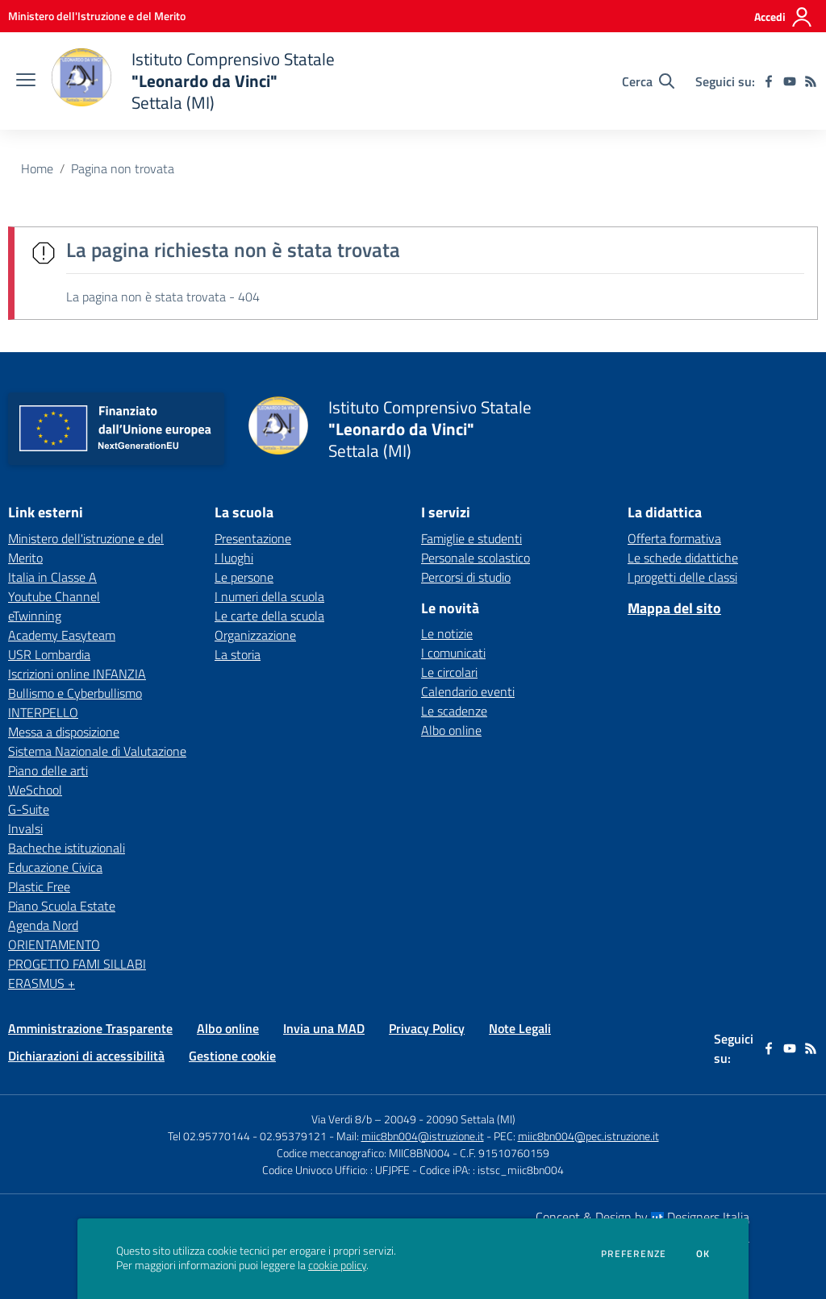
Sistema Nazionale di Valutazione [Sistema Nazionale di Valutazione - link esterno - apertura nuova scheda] (97, 751)
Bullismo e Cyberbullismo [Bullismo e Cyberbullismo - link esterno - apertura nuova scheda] (75, 693)
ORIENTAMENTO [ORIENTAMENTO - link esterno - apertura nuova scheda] (54, 944)
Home (37, 168)
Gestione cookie (232, 1055)
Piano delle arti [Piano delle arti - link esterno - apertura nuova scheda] (48, 770)
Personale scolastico (475, 557)
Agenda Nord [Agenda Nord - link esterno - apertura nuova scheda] (43, 925)
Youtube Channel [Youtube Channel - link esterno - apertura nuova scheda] (54, 596)
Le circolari (449, 672)
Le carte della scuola (269, 615)
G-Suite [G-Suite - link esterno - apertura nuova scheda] (28, 809)
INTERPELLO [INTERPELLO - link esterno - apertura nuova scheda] (43, 712)
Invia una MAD (324, 1028)
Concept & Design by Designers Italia (642, 1216)
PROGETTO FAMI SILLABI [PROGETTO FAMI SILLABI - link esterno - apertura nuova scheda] (77, 963)
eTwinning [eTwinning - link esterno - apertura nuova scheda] (34, 615)
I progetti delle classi (682, 577)
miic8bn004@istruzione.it (422, 1135)
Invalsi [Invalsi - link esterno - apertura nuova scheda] (25, 828)
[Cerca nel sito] (648, 81)
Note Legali (520, 1028)
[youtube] (789, 81)
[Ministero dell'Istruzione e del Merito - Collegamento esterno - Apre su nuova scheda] (97, 15)
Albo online (451, 730)
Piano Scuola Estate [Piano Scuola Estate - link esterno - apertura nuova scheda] (61, 905)
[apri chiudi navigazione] (25, 81)
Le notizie (447, 633)
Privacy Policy (427, 1028)
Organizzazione (255, 635)
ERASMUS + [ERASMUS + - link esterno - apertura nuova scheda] (41, 983)
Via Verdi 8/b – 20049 (365, 1118)
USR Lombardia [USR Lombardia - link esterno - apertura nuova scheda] (49, 654)
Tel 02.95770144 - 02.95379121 (248, 1135)
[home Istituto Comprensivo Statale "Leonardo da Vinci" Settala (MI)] (193, 81)
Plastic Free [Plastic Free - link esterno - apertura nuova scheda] (39, 886)
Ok (703, 1254)
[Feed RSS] (810, 81)
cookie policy (337, 1265)
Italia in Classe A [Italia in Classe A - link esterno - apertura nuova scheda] (52, 577)
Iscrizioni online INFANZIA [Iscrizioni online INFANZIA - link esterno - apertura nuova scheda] (77, 673)
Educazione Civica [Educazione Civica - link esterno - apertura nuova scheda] (55, 867)
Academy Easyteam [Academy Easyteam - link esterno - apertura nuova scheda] (61, 635)
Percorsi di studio (466, 577)
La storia (238, 654)
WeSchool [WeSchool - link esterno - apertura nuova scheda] (35, 789)
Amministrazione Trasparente (90, 1028)
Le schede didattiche (683, 557)
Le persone (244, 577)
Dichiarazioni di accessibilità (86, 1055)
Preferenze (633, 1254)
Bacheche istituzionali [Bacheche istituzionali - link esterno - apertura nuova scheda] (66, 847)
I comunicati (453, 652)
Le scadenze (454, 710)
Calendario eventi (468, 691)
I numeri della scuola (269, 596)
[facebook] (768, 81)
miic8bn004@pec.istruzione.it (588, 1135)
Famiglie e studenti (471, 538)
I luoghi (234, 557)
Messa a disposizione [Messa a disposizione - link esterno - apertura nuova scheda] (63, 731)
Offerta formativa (674, 538)
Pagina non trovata (122, 168)
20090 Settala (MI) (470, 1118)
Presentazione (253, 538)
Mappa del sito (674, 608)
